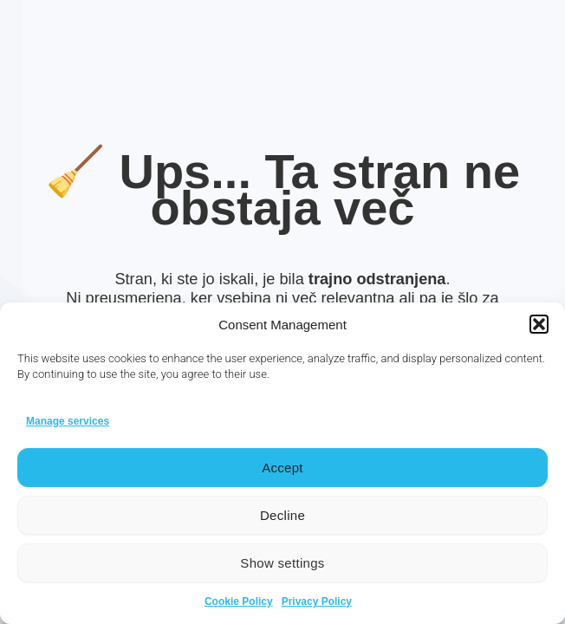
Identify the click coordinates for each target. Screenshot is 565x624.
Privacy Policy (317, 601)
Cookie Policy (239, 601)
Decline (282, 515)
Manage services (67, 421)
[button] (539, 324)
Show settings (282, 563)
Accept (282, 467)
